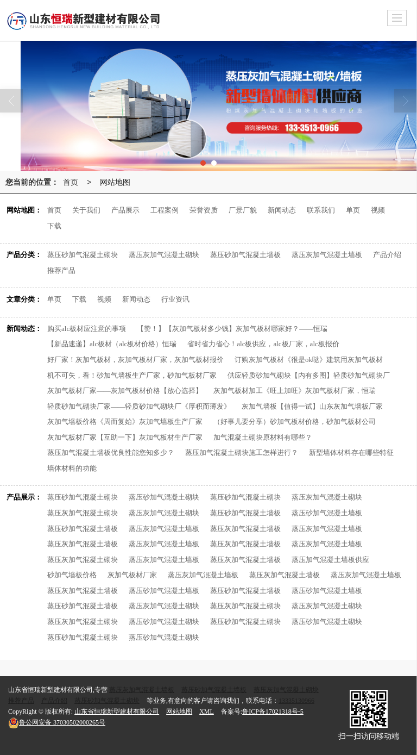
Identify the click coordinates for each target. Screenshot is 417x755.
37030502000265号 (56, 722)
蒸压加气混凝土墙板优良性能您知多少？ (110, 452)
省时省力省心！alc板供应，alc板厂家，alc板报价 (263, 344)
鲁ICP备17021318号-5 (273, 711)
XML (206, 711)
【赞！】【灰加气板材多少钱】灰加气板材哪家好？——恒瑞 (232, 329)
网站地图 (115, 182)
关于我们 (86, 210)
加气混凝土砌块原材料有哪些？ (262, 437)
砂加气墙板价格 (72, 575)
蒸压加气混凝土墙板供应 (330, 560)
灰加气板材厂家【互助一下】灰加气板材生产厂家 (125, 437)
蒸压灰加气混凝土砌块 (164, 255)
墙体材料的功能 (72, 468)
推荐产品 (61, 270)
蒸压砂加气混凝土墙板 (245, 255)
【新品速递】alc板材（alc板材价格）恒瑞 (111, 344)
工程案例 (164, 210)
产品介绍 (387, 255)
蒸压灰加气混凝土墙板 (327, 255)
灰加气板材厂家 (132, 575)
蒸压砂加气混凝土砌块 (82, 255)
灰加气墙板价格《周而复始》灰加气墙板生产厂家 (125, 421)
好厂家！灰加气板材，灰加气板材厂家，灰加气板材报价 (135, 359)
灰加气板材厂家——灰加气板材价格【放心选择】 (125, 390)
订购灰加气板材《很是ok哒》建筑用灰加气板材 (309, 359)
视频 (378, 210)
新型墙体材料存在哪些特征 (351, 452)
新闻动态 (282, 210)
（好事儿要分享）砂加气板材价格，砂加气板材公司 (294, 421)
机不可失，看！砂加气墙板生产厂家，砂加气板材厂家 (132, 375)
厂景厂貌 (243, 210)
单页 (353, 210)
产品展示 (125, 210)
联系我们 (321, 210)
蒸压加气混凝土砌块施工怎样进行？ (241, 452)
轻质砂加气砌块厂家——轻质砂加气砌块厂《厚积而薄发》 (139, 406)
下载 (54, 226)
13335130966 (296, 700)
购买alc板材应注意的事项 (86, 329)
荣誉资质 (203, 210)
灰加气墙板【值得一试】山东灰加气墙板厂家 (312, 406)
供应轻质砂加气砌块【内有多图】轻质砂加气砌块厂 (309, 375)
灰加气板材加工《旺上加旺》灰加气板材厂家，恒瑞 (294, 390)
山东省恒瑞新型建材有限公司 (116, 711)
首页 (70, 182)
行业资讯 (175, 299)
